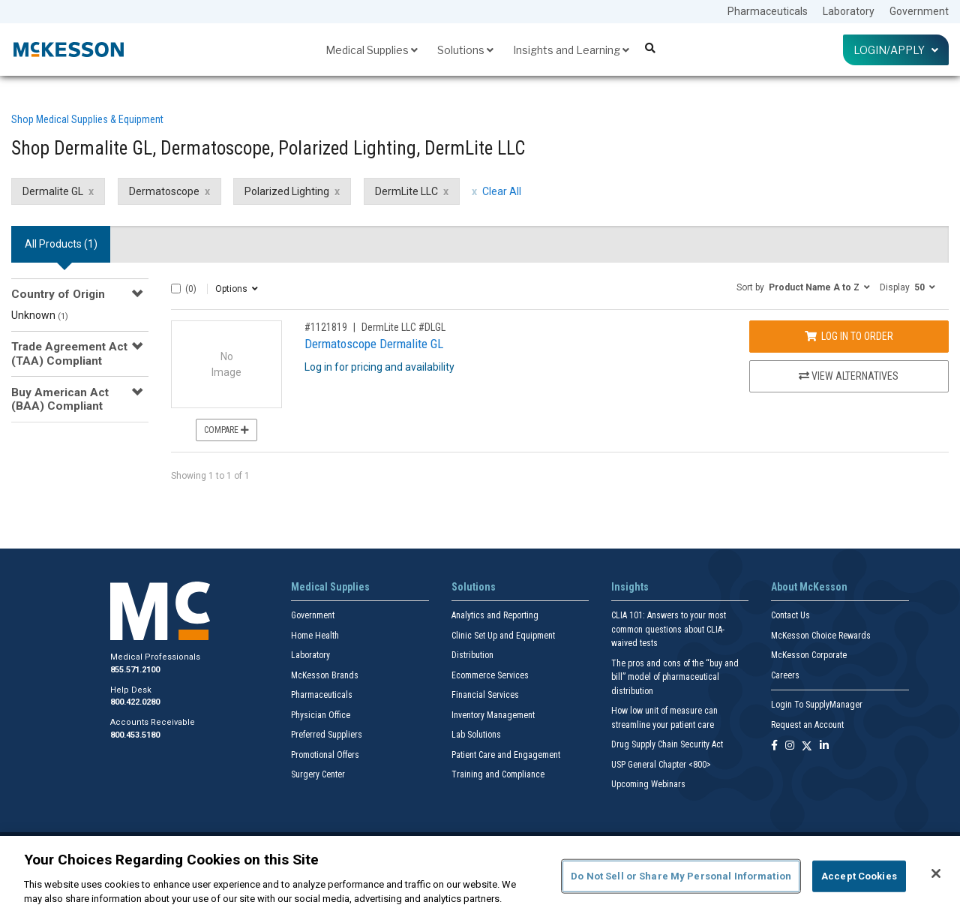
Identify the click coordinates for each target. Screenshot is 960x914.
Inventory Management (493, 715)
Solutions (465, 50)
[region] (480, 875)
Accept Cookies (859, 876)
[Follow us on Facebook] (774, 746)
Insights (630, 587)
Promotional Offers (325, 755)
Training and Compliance (498, 774)
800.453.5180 (135, 735)
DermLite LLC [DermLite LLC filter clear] (406, 191)
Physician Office (320, 715)
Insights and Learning (571, 50)
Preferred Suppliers (326, 734)
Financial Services (485, 695)
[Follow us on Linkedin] (824, 746)
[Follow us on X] (807, 746)
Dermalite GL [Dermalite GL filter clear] (52, 191)
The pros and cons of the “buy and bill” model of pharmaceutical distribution (675, 677)
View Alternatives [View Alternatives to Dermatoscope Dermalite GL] (848, 376)
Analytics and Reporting (495, 615)
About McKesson (809, 587)
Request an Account (807, 725)
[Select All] (176, 288)
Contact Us (790, 615)
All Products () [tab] (61, 244)
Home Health (315, 635)
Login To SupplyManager (816, 704)
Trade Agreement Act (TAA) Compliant (69, 353)
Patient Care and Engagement (506, 755)
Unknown (39, 315)
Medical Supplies (372, 50)
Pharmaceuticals (768, 11)
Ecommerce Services (490, 675)
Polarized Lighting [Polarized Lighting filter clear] (286, 191)
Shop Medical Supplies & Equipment (87, 119)
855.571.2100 (135, 670)
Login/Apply (896, 50)
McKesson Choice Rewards (821, 635)
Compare (226, 430)
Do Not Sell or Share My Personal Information (681, 876)
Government (919, 11)
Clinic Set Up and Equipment (503, 635)
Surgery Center (318, 774)
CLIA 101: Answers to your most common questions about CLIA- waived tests (668, 629)
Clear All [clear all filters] (501, 191)
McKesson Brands (324, 675)
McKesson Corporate (809, 655)
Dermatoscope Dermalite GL (373, 343)
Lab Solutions (476, 734)
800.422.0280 (135, 702)
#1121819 (325, 327)
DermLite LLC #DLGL (404, 327)
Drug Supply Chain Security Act (667, 744)
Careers (785, 675)
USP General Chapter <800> (661, 764)
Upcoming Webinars (648, 784)
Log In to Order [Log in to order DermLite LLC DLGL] (849, 336)
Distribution (473, 655)
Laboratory (848, 11)
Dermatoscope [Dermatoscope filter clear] (164, 191)
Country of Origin (58, 294)
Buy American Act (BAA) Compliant (60, 399)
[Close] (936, 873)
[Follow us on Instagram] (789, 746)
